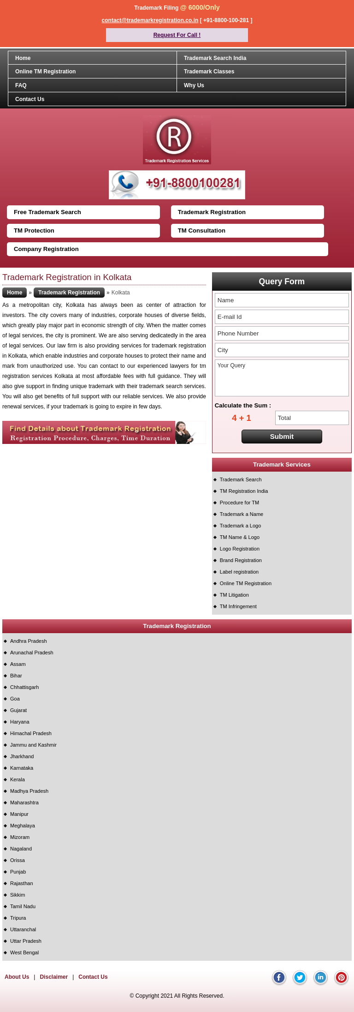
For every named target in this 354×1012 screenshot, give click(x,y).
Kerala (17, 779)
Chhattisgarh (24, 687)
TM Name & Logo (240, 537)
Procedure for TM (239, 502)
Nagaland (21, 848)
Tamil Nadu (22, 906)
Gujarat (18, 710)
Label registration (239, 572)
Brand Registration (241, 560)
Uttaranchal (23, 929)
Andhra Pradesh (28, 641)
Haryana (20, 722)
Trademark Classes (209, 71)
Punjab (18, 871)
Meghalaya (22, 825)
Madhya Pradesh (29, 791)
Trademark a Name (241, 514)
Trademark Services (282, 464)
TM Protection (34, 230)
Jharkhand (22, 756)
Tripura (18, 918)
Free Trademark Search (47, 212)
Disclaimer (54, 977)
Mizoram (20, 837)
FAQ (21, 85)
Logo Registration (240, 548)
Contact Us (29, 99)
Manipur (19, 814)
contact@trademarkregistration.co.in (150, 20)
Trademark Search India (215, 58)
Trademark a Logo (240, 525)
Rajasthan (21, 883)
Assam (18, 664)
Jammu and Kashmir (33, 745)
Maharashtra (24, 802)
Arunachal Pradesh (31, 652)
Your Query (282, 377)
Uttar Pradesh (25, 941)
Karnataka (21, 768)
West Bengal (24, 952)
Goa (15, 698)
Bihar (16, 675)
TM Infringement (238, 606)
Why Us (194, 85)
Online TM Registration (45, 71)
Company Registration (46, 249)
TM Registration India (244, 491)
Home (22, 58)
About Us (17, 977)
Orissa (17, 860)
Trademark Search (241, 479)
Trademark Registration (212, 212)
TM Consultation (201, 230)
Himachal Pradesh (31, 733)
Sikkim (17, 895)
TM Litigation (234, 595)
